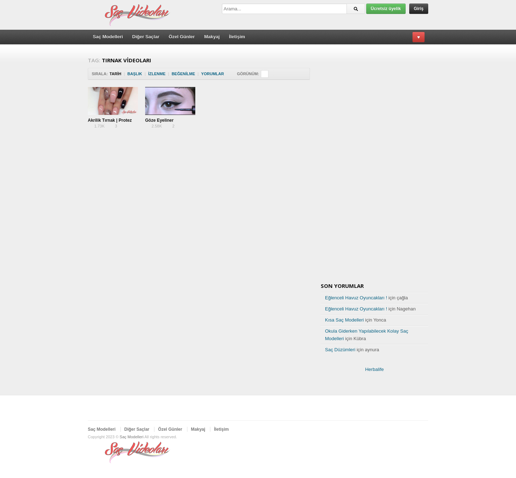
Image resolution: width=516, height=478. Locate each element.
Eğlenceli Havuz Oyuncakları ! (356, 297)
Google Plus (412, 430)
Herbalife (374, 369)
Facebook (401, 430)
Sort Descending (229, 74)
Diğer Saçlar (145, 36)
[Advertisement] (182, 153)
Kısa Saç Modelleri (344, 320)
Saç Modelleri (108, 36)
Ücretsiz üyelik (386, 8)
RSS (424, 430)
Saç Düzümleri (340, 349)
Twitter (389, 430)
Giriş (419, 8)
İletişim (237, 36)
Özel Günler (182, 36)
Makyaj (212, 36)
